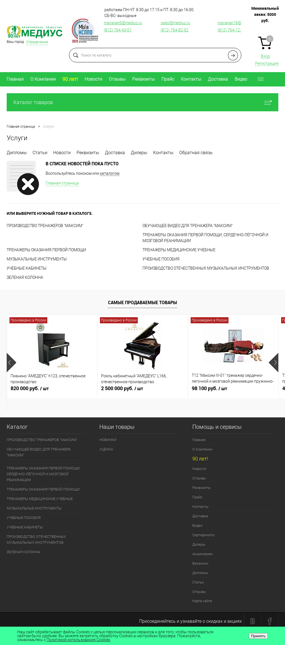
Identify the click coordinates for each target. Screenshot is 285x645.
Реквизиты (143, 79)
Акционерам (202, 554)
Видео (241, 79)
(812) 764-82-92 (174, 30)
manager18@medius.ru (238, 23)
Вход (265, 56)
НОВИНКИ (107, 440)
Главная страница (62, 183)
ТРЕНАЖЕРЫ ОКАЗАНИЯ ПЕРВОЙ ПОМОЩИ (46, 250)
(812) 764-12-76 (231, 30)
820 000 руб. (52, 390)
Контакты (191, 79)
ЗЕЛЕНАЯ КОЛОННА (25, 277)
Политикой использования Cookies (78, 639)
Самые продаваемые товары (142, 302)
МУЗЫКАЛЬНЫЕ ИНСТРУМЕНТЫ (37, 259)
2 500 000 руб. (142, 390)
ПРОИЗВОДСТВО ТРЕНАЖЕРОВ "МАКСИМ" (45, 225)
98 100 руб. (233, 390)
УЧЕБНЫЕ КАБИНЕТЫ (26, 268)
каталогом (109, 173)
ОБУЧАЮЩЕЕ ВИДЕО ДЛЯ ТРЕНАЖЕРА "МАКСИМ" (187, 225)
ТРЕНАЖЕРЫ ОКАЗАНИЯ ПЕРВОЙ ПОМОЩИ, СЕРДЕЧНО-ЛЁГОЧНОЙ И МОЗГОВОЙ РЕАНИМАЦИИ (43, 474)
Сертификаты (203, 535)
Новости (93, 79)
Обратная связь (196, 152)
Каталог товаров (142, 102)
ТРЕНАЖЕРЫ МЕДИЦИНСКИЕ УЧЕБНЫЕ (178, 250)
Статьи (40, 152)
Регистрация (267, 63)
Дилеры (139, 152)
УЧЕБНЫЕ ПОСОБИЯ (161, 259)
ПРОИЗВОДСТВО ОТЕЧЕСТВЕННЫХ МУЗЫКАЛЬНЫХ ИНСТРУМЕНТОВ (205, 268)
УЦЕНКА (106, 449)
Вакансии (200, 563)
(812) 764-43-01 (118, 30)
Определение (37, 42)
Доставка (218, 79)
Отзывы (117, 79)
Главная (15, 79)
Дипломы (17, 152)
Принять (258, 636)
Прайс (167, 79)
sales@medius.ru (175, 23)
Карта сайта (202, 601)
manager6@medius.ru (123, 23)
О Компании (43, 79)
